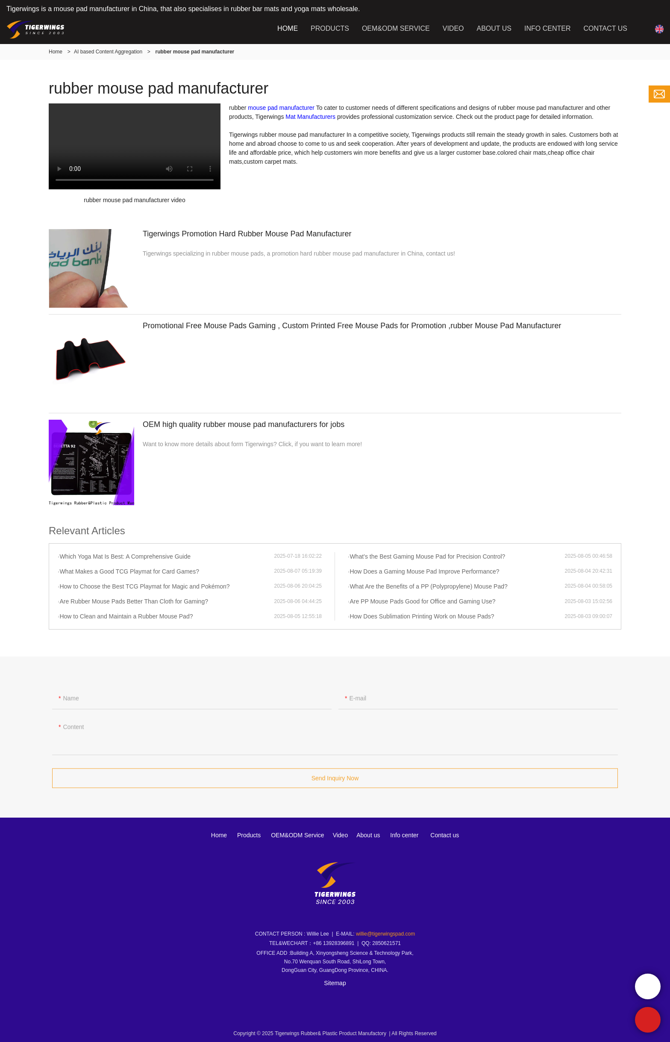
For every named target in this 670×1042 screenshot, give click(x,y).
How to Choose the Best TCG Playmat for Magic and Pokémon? (144, 586)
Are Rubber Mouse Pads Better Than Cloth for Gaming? (133, 601)
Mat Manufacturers (310, 116)
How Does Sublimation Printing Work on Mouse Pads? (422, 616)
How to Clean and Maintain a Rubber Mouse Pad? (126, 616)
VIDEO (453, 28)
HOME (287, 28)
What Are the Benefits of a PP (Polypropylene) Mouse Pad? (428, 586)
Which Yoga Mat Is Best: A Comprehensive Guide (125, 556)
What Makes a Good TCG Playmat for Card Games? (129, 571)
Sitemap (335, 983)
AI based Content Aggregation (108, 52)
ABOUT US (494, 28)
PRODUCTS (330, 28)
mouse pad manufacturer (281, 107)
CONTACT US (605, 28)
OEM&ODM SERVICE (396, 28)
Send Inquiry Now (335, 781)
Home (55, 52)
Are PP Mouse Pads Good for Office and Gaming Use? (422, 601)
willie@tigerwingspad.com (385, 934)
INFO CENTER (547, 28)
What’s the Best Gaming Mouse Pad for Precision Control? (427, 556)
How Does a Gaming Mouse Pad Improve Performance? (424, 571)
